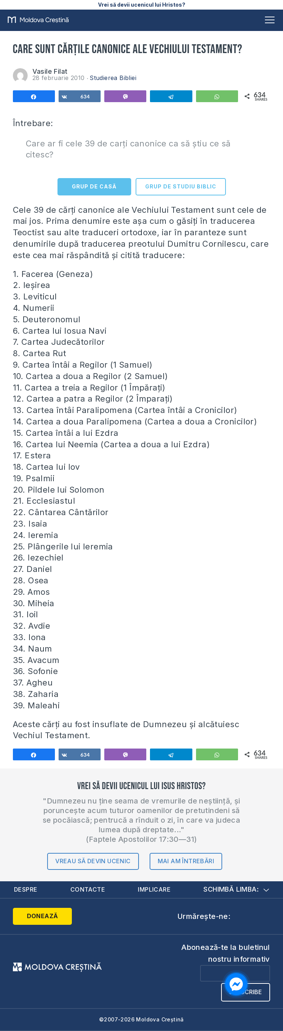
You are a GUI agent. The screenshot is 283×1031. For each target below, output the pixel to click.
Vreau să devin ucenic (92, 861)
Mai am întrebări (186, 861)
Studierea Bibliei (113, 77)
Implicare (154, 889)
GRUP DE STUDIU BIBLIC (180, 186)
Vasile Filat (50, 71)
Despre (25, 889)
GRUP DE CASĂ (94, 186)
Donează (42, 916)
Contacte (87, 889)
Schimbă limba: (236, 889)
